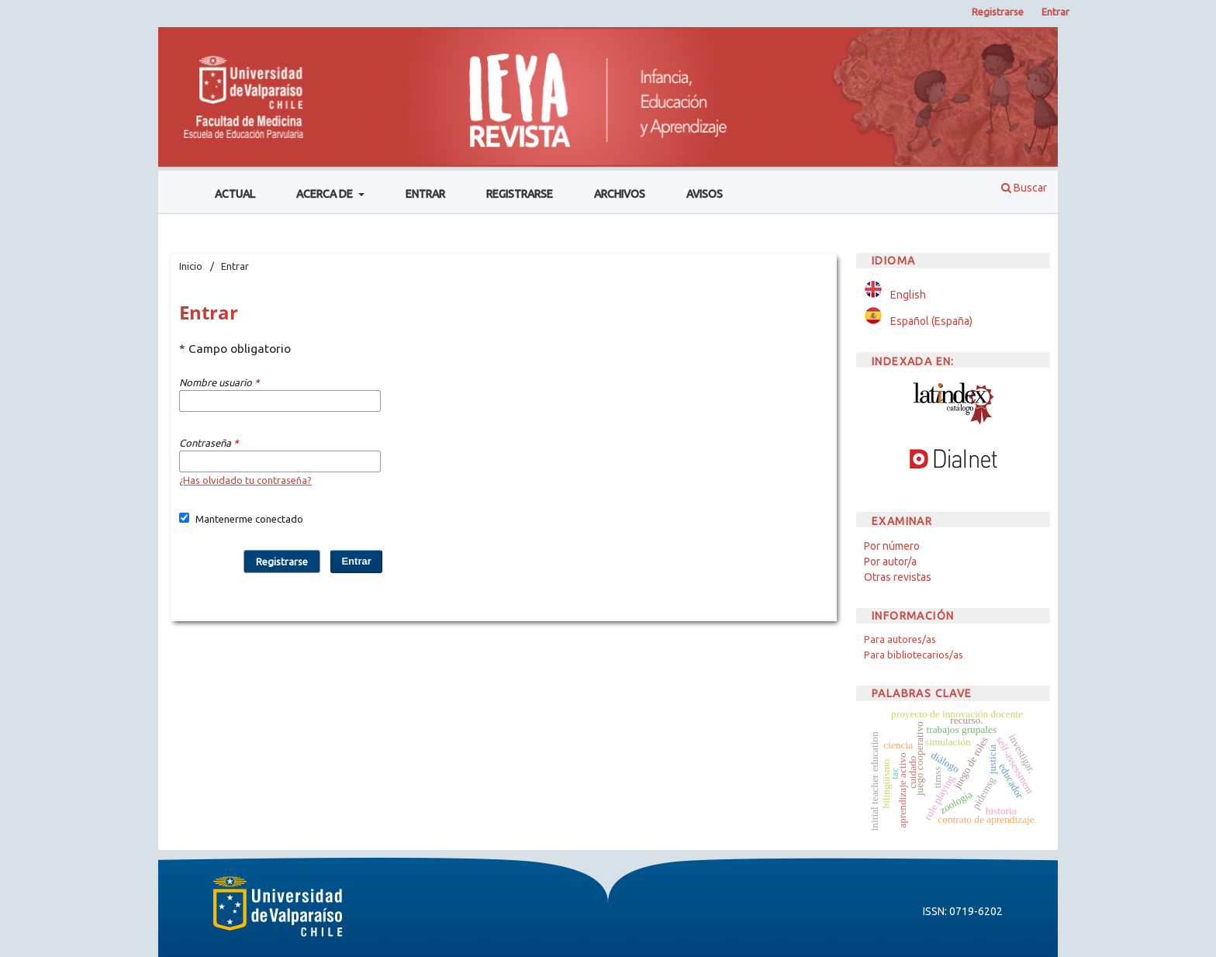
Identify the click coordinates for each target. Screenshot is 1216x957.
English (908, 294)
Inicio (190, 266)
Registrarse (519, 194)
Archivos (619, 194)
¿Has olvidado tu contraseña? (245, 480)
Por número (892, 546)
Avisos (704, 194)
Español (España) (931, 321)
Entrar (425, 194)
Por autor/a (890, 561)
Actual (235, 194)
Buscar (1024, 187)
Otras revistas (897, 577)
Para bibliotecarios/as (913, 654)
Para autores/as (900, 639)
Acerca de (325, 194)
